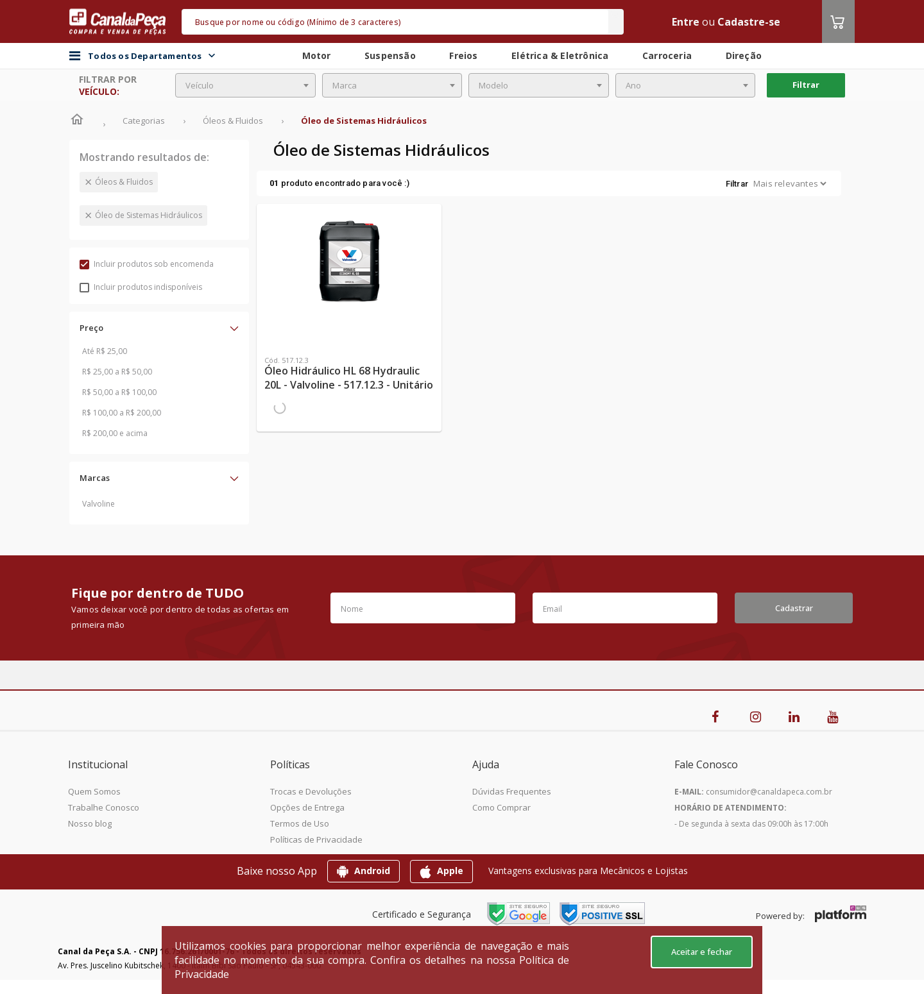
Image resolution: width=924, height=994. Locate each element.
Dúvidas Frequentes (511, 791)
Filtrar (805, 84)
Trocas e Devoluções (311, 791)
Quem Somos (94, 791)
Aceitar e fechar (701, 951)
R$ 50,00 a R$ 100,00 (119, 392)
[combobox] (245, 85)
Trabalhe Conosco (103, 807)
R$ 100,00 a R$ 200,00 (121, 412)
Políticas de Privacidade (316, 839)
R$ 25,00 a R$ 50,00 (117, 371)
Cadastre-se (748, 22)
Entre (685, 22)
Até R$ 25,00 (104, 351)
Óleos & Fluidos (124, 181)
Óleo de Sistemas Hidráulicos (148, 215)
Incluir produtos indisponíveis (141, 287)
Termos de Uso (299, 823)
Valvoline (98, 503)
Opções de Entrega (307, 807)
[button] (159, 328)
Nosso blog (90, 823)
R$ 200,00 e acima (115, 433)
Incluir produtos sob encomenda (147, 263)
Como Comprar (501, 807)
